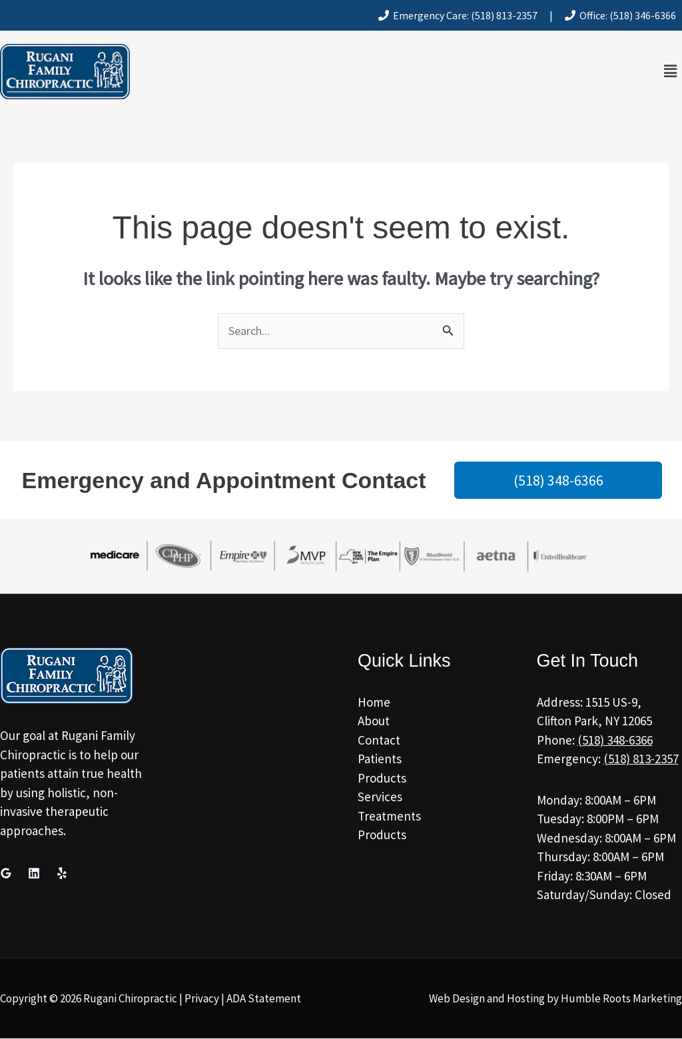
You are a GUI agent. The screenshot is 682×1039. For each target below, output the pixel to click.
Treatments (389, 817)
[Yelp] (62, 874)
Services (380, 797)
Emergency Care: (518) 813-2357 (457, 15)
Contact (379, 741)
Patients (380, 759)
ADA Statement (263, 999)
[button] (670, 71)
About (374, 721)
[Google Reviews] (6, 874)
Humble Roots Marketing (621, 999)
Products (382, 779)
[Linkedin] (34, 874)
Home (374, 703)
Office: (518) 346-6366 (620, 15)
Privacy (201, 999)
